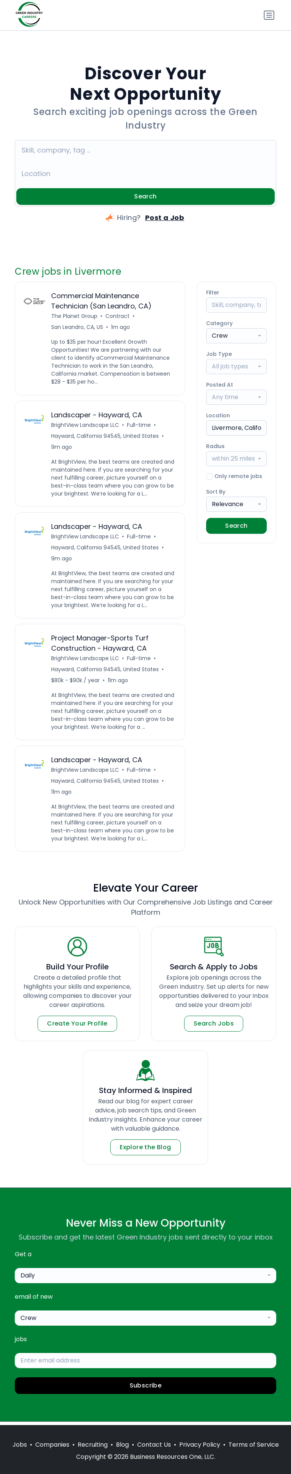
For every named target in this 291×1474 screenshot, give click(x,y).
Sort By (215, 492)
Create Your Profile (77, 1027)
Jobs (20, 1444)
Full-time (139, 425)
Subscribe (146, 1389)
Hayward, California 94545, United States (105, 436)
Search (145, 196)
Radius (215, 446)
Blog (122, 1444)
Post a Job (165, 217)
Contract (118, 316)
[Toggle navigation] (269, 15)
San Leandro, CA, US (77, 327)
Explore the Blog (145, 1151)
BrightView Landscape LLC (85, 425)
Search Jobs (214, 1027)
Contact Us (154, 1444)
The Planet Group (75, 316)
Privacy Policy (199, 1444)
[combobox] (236, 335)
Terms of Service (253, 1444)
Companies (52, 1444)
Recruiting (93, 1444)
